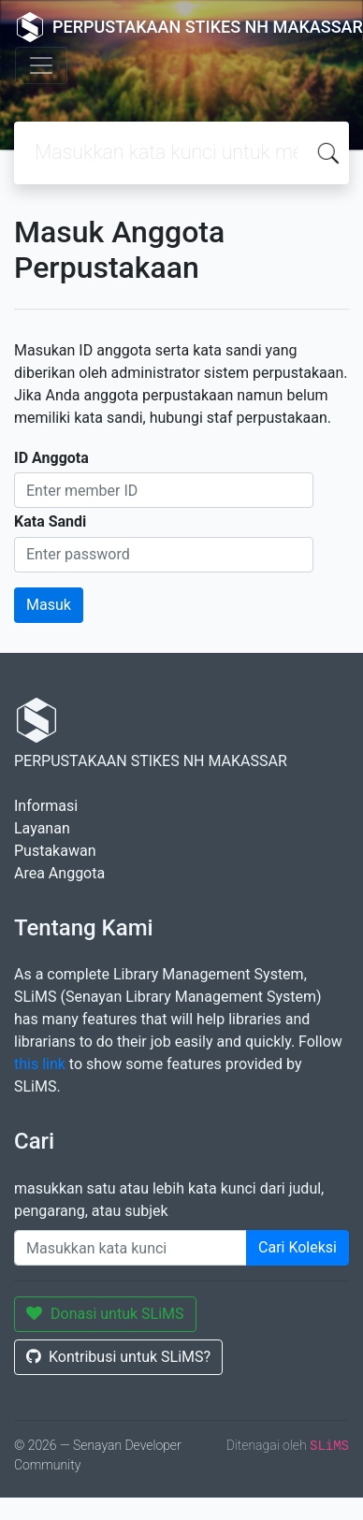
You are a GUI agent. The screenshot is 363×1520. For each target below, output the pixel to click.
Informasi (46, 806)
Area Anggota (59, 873)
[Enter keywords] (130, 1248)
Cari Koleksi (297, 1247)
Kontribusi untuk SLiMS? (118, 1357)
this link (39, 1064)
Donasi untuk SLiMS (105, 1314)
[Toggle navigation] (41, 65)
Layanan (42, 828)
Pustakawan (54, 851)
